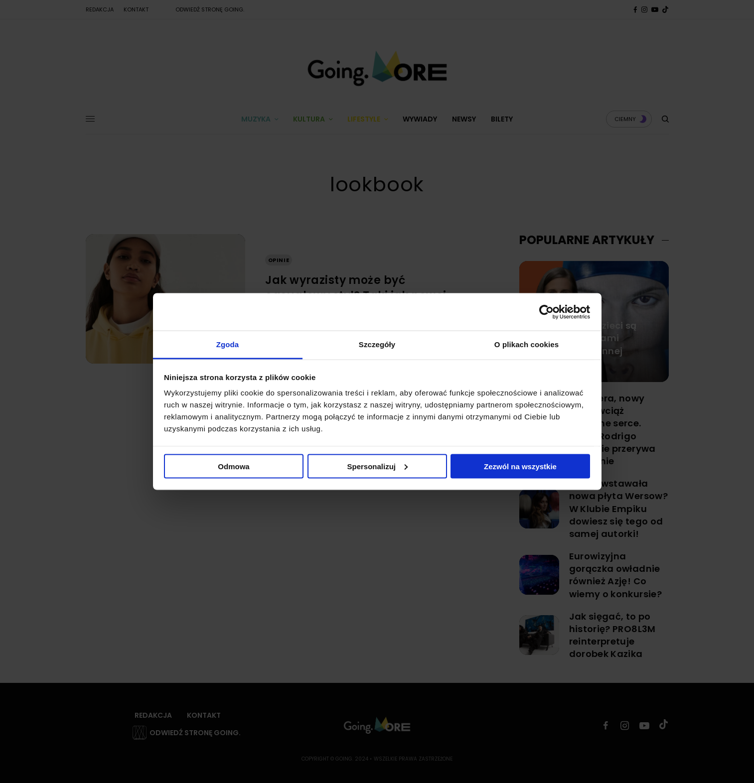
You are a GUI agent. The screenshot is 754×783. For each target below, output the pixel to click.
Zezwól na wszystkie (520, 466)
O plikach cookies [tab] (526, 344)
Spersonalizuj (377, 466)
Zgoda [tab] (227, 344)
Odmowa (233, 466)
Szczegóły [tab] (377, 344)
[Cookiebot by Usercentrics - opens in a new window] (546, 311)
